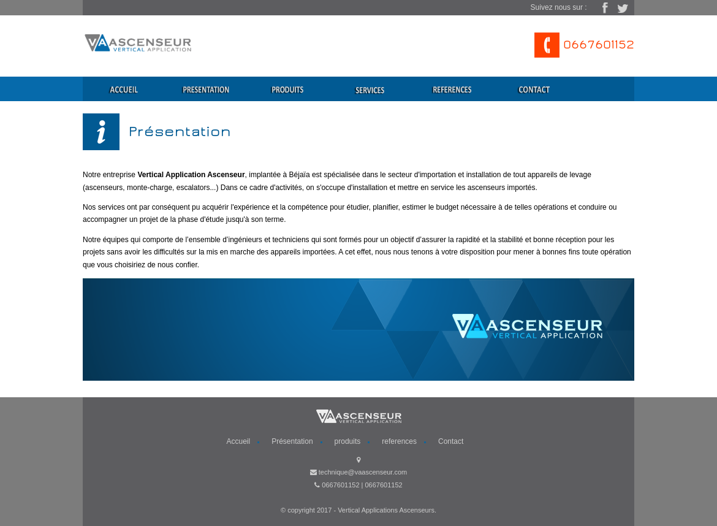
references (399, 441)
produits (348, 441)
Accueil (239, 441)
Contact (450, 441)
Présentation (292, 441)
